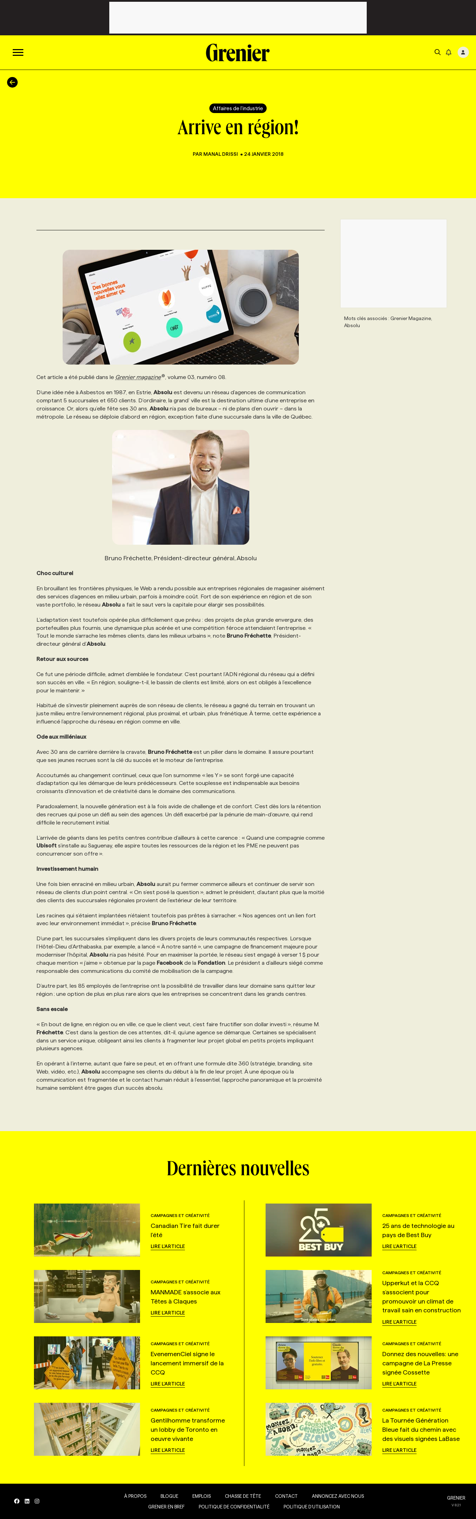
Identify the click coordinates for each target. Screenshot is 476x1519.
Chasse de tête (243, 1496)
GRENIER (456, 1497)
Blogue (169, 1496)
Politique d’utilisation (312, 1506)
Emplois (201, 1496)
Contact (286, 1496)
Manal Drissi (221, 154)
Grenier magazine (140, 377)
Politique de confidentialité (234, 1506)
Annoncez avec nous (338, 1496)
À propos (135, 1496)
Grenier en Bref (166, 1506)
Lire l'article (168, 1246)
